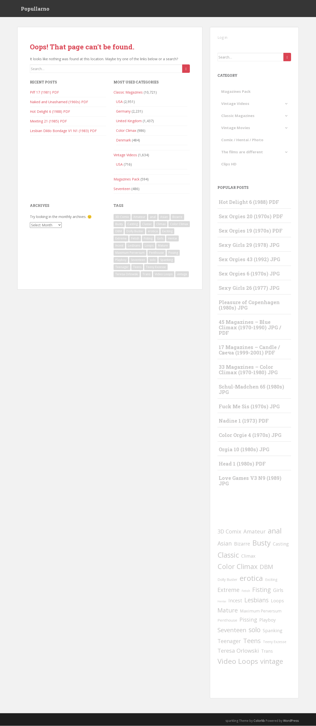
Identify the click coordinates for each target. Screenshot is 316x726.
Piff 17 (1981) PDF (44, 92)
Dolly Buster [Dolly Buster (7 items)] (134, 231)
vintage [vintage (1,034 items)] (182, 274)
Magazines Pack (126, 179)
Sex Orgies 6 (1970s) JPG (249, 274)
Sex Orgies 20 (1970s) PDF (251, 216)
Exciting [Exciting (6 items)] (167, 231)
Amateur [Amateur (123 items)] (139, 217)
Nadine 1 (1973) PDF (244, 421)
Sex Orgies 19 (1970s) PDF (250, 231)
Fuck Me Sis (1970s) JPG (249, 406)
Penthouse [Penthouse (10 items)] (156, 253)
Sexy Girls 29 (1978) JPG (249, 245)
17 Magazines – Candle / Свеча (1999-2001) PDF (249, 350)
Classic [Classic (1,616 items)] (147, 224)
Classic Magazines (128, 92)
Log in (222, 37)
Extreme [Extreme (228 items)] (121, 238)
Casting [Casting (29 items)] (132, 224)
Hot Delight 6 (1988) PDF (50, 111)
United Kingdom (129, 121)
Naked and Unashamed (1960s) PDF (59, 102)
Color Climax (126, 130)
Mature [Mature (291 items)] (163, 245)
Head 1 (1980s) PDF (242, 464)
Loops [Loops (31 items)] (149, 245)
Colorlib (259, 721)
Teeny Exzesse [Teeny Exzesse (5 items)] (156, 267)
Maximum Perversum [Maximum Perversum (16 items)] (130, 253)
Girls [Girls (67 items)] (160, 238)
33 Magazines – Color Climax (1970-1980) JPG (248, 370)
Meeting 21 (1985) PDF (48, 121)
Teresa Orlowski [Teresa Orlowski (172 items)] (126, 274)
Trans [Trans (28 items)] (146, 274)
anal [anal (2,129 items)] (153, 217)
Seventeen (122, 189)
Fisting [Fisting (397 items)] (148, 238)
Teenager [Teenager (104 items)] (122, 267)
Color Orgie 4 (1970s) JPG (250, 435)
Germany (123, 111)
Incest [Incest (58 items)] (119, 245)
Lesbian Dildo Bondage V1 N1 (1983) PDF (63, 131)
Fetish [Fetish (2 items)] (135, 238)
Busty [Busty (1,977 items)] (119, 224)
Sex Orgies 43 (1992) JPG (249, 259)
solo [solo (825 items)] (153, 260)
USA (119, 101)
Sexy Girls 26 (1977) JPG (249, 288)
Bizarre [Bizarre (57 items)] (177, 217)
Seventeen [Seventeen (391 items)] (138, 260)
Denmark (123, 140)
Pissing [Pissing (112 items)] (173, 253)
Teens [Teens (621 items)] (137, 267)
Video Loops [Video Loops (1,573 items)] (164, 274)
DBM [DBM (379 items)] (118, 231)
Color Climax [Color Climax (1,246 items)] (179, 224)
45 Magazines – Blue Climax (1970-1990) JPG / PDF (250, 327)
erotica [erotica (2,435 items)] (153, 231)
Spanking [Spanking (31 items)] (166, 260)
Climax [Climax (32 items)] (161, 224)
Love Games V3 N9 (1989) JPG (250, 481)
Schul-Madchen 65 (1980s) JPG (251, 389)
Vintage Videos (125, 155)
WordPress (291, 721)
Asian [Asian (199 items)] (164, 217)
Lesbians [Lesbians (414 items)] (134, 245)
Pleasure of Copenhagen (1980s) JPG (249, 305)
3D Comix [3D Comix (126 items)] (122, 217)
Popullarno (35, 8)
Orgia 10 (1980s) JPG (244, 449)
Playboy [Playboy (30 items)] (120, 260)
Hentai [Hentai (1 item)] (172, 238)
